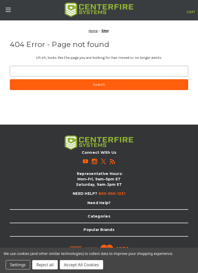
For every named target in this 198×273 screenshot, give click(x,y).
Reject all (45, 265)
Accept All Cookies (81, 265)
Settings (18, 265)
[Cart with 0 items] (191, 9)
